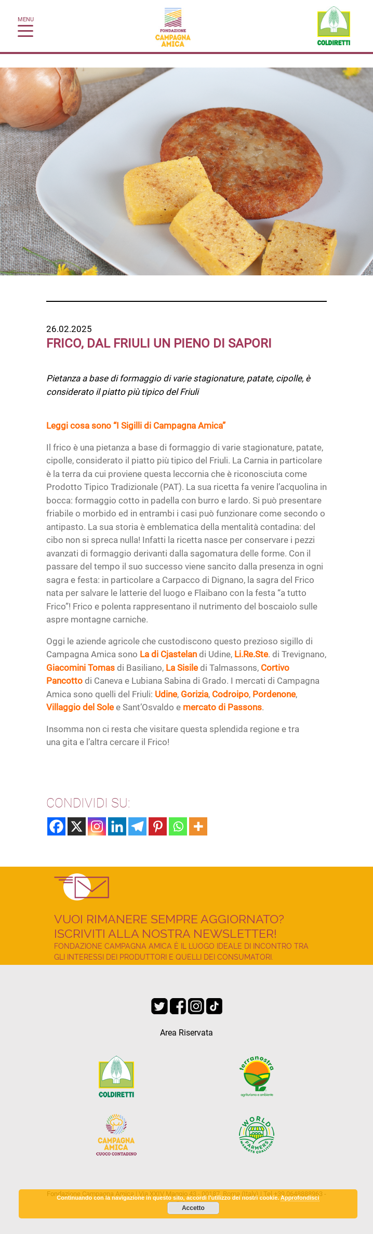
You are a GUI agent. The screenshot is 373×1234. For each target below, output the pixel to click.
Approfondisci (300, 1198)
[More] (198, 826)
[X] (77, 826)
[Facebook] (56, 826)
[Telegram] (137, 826)
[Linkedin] (117, 826)
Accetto (193, 1208)
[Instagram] (97, 826)
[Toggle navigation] (25, 30)
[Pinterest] (158, 826)
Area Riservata (186, 1033)
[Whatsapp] (178, 826)
